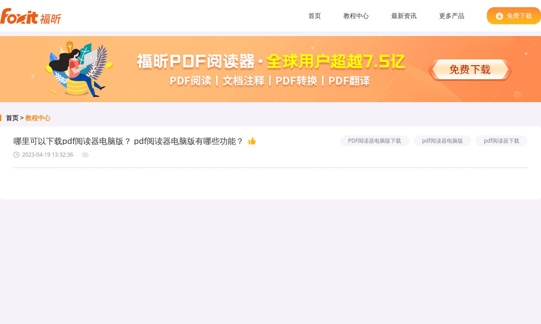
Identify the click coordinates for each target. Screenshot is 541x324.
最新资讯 (404, 15)
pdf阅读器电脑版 (442, 140)
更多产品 (451, 15)
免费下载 (514, 15)
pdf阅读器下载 (501, 140)
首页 (314, 15)
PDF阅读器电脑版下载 (374, 140)
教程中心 (356, 15)
